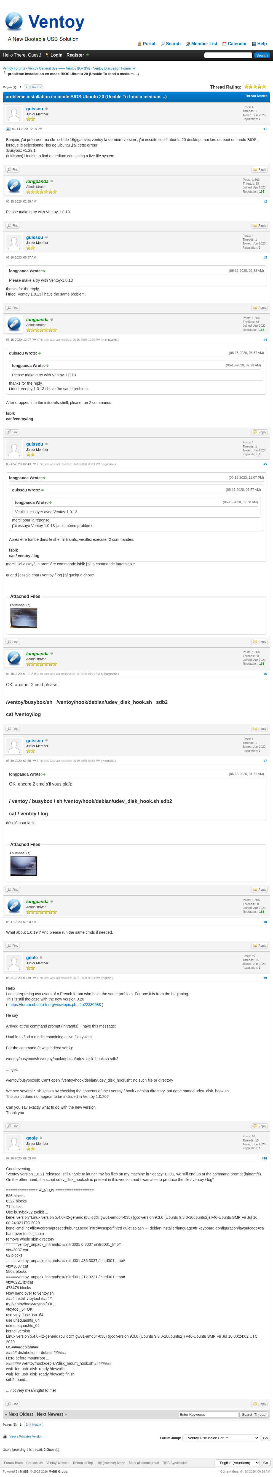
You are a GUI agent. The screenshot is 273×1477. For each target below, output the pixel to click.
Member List (204, 44)
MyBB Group (58, 1471)
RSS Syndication (175, 1463)
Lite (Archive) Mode (111, 1463)
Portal (149, 44)
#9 (265, 978)
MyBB (24, 1471)
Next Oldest (21, 1414)
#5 (265, 464)
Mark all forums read (144, 1463)
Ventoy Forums (14, 68)
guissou (34, 109)
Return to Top (83, 1463)
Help (262, 44)
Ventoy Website (57, 1463)
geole (32, 957)
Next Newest (50, 1414)
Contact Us (34, 1463)
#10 (264, 1158)
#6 (265, 673)
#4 (265, 339)
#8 (265, 922)
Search (173, 44)
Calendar (237, 44)
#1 (265, 129)
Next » (36, 87)
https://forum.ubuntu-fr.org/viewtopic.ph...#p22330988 (55, 1004)
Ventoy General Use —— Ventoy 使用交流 (59, 68)
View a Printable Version (25, 1436)
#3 (265, 257)
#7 (265, 760)
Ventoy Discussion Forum (112, 68)
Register (75, 55)
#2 (265, 201)
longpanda (111, 339)
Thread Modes (256, 96)
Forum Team (13, 1463)
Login (56, 55)
